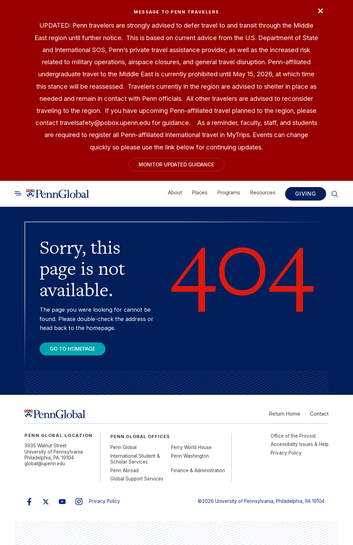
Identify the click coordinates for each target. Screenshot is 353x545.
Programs (228, 193)
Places (200, 193)
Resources (262, 193)
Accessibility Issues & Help (300, 444)
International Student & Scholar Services (135, 459)
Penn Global (123, 447)
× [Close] (320, 10)
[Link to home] (57, 193)
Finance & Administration (198, 470)
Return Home (284, 414)
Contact (319, 414)
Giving (305, 194)
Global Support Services (136, 478)
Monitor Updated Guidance (176, 165)
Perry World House (191, 447)
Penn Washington (190, 456)
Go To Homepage (72, 349)
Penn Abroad (124, 470)
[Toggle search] (17, 193)
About (175, 193)
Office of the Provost (293, 436)
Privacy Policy (286, 453)
